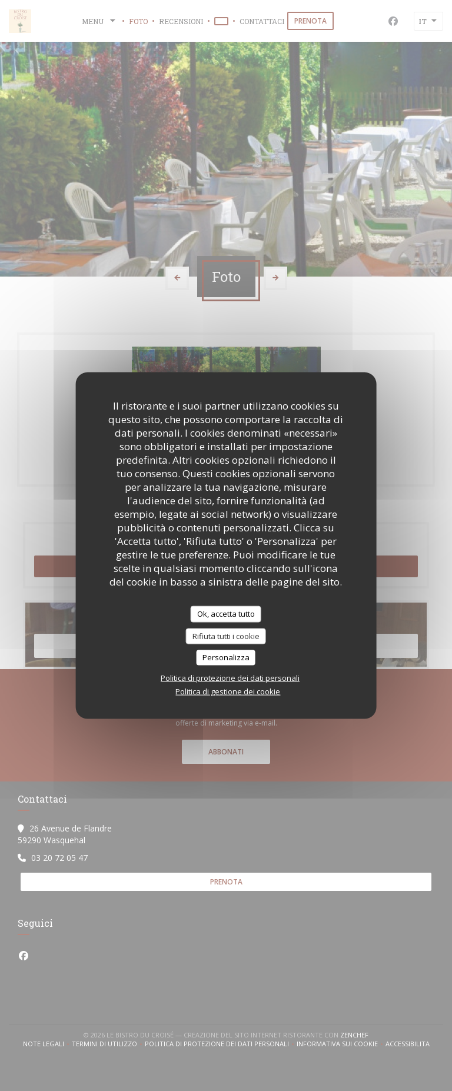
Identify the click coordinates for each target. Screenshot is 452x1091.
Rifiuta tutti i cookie (226, 635)
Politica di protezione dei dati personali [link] (230, 677)
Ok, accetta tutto (226, 613)
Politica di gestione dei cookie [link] (227, 691)
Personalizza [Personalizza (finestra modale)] (226, 657)
